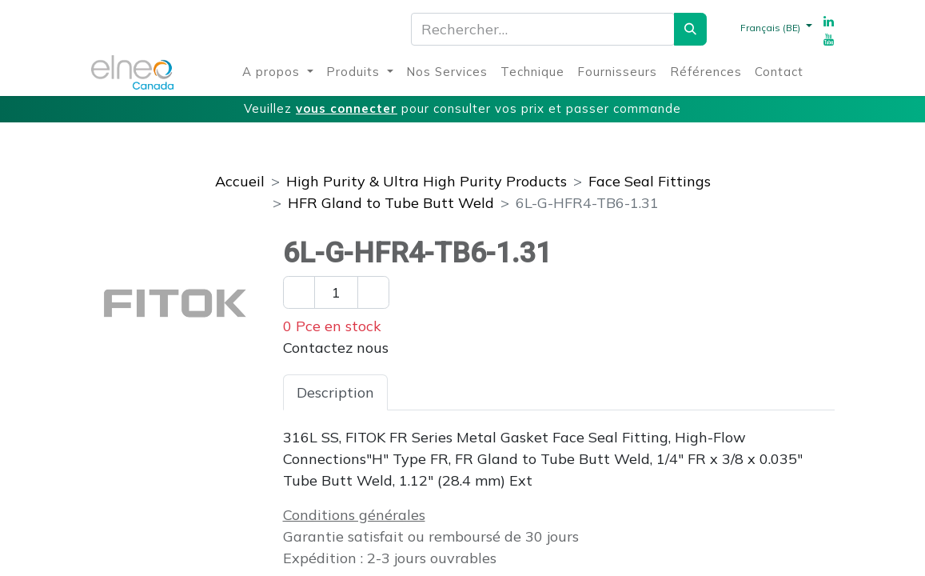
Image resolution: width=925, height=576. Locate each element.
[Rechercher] (690, 29)
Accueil (240, 181)
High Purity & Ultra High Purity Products (426, 181)
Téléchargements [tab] (582, 392)
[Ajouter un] (373, 292)
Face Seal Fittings (649, 181)
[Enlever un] (299, 292)
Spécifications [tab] (448, 392)
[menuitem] (278, 72)
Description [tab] (335, 392)
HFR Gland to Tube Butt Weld (391, 203)
